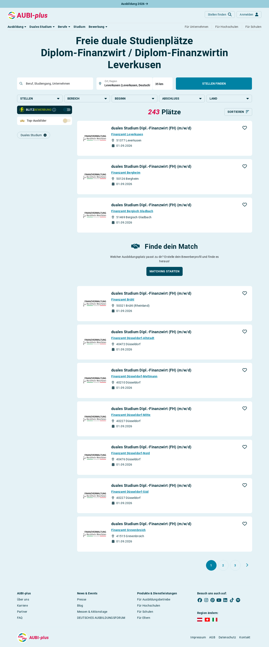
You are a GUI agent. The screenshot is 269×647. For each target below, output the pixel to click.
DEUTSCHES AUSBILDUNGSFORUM (101, 618)
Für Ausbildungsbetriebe (153, 600)
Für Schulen (145, 612)
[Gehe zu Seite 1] (211, 566)
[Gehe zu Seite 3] (235, 566)
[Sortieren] (238, 113)
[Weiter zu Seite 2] (247, 566)
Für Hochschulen (148, 606)
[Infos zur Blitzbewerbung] (54, 110)
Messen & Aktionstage (92, 612)
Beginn (134, 98)
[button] (17, 26)
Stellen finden (214, 83)
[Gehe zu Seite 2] (223, 566)
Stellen (40, 98)
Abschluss (182, 98)
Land (229, 98)
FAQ (20, 618)
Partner (22, 612)
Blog (80, 606)
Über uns (23, 600)
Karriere (22, 606)
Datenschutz (227, 638)
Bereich (87, 98)
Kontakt (244, 638)
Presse (81, 600)
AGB (212, 638)
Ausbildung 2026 (134, 3)
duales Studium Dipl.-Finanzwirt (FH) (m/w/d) (151, 129)
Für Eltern (143, 618)
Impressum (198, 638)
